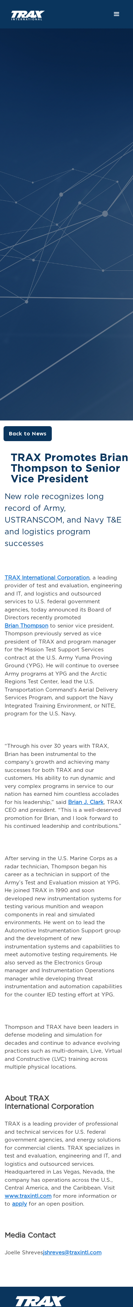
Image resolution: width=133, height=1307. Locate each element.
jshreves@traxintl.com (72, 1252)
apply (19, 1204)
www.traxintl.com (28, 1196)
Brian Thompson (26, 626)
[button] (117, 14)
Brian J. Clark (86, 802)
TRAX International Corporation (47, 578)
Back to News (27, 433)
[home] (23, 12)
